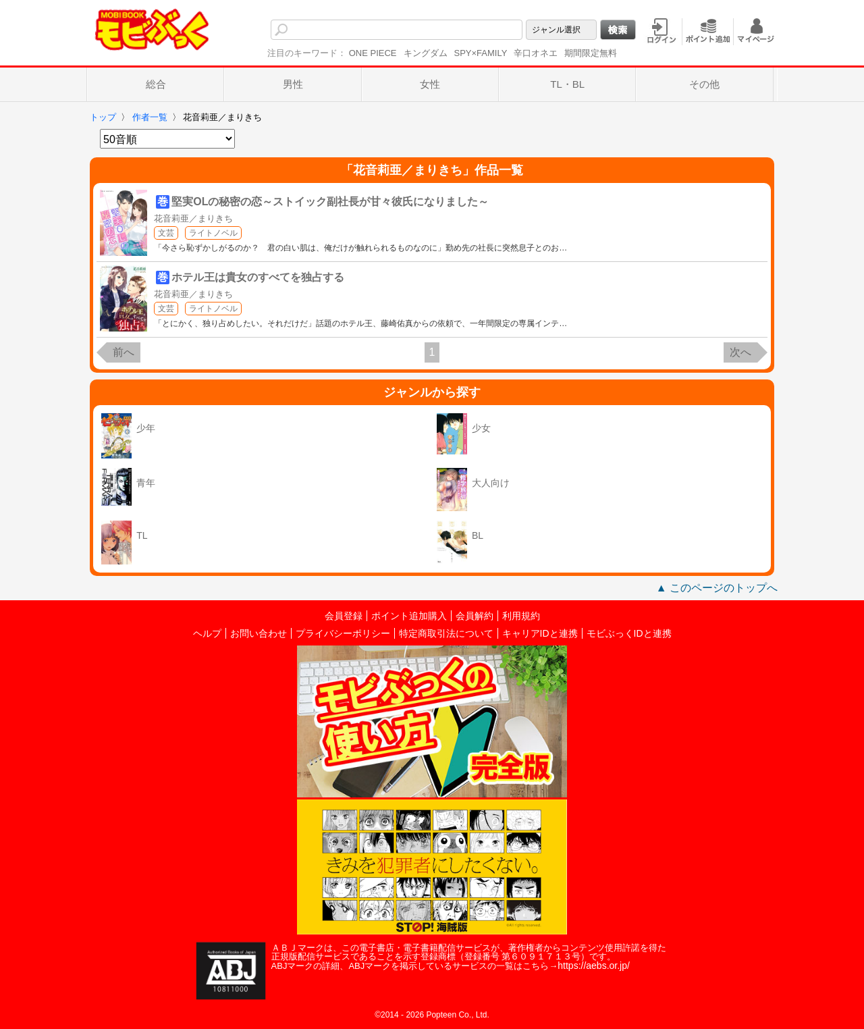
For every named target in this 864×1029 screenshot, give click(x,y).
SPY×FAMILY (481, 53)
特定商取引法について (446, 633)
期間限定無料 (590, 53)
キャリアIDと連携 (540, 633)
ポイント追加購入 (409, 615)
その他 (704, 84)
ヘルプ (207, 633)
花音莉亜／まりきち (193, 218)
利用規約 (521, 615)
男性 (293, 84)
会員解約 (474, 615)
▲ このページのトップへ (717, 587)
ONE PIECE (373, 53)
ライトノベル (213, 233)
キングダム (426, 53)
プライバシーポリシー (343, 633)
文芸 (166, 233)
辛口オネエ (536, 53)
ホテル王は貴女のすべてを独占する (257, 277)
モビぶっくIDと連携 (629, 633)
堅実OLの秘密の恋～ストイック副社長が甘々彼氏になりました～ (330, 201)
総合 (156, 84)
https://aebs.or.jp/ (594, 965)
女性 (430, 84)
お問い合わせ (258, 633)
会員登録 (343, 615)
